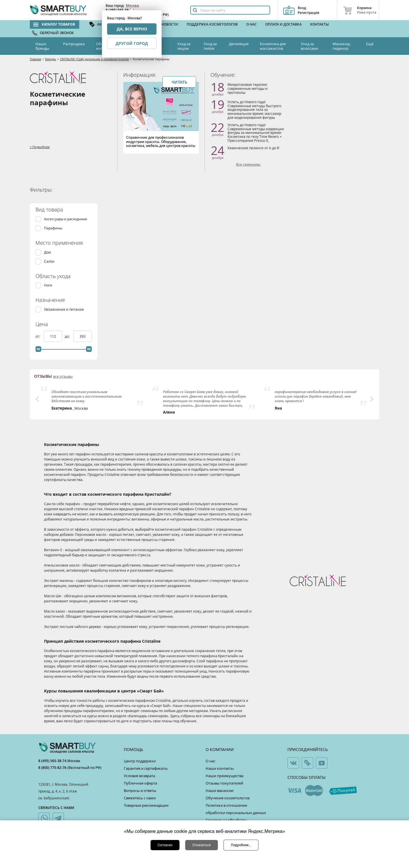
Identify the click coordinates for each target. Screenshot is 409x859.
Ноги (48, 285)
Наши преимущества (224, 775)
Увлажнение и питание (64, 309)
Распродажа (74, 43)
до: (67, 336)
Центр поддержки (140, 760)
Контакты (319, 24)
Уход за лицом (183, 46)
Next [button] (371, 399)
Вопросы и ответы (140, 790)
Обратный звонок (57, 32)
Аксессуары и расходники (65, 219)
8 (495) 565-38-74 (52, 760)
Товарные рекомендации (146, 805)
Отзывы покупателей (224, 783)
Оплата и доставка (283, 24)
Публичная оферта (140, 783)
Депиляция (239, 43)
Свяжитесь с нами (140, 797)
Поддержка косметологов (212, 24)
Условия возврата (139, 775)
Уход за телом (210, 46)
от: (38, 336)
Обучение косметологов (227, 797)
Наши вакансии (219, 790)
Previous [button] (37, 399)
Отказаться (201, 845)
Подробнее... (241, 845)
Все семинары (248, 165)
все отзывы (63, 377)
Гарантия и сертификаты (146, 768)
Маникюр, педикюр (342, 46)
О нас (251, 24)
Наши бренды (42, 46)
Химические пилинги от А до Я (253, 148)
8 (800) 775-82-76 (52, 767)
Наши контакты (220, 768)
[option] (93, 398)
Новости (169, 24)
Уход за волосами (309, 46)
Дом (47, 252)
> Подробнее (40, 147)
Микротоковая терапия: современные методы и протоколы (248, 88)
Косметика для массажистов (273, 46)
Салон (49, 261)
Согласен (165, 845)
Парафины (53, 228)
